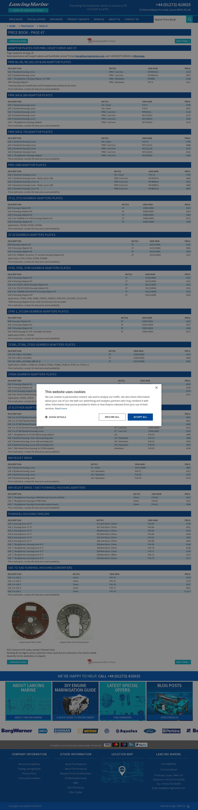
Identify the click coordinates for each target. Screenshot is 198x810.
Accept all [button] (140, 416)
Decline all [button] (112, 416)
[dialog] (99, 405)
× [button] (156, 387)
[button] (55, 417)
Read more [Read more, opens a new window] (61, 408)
